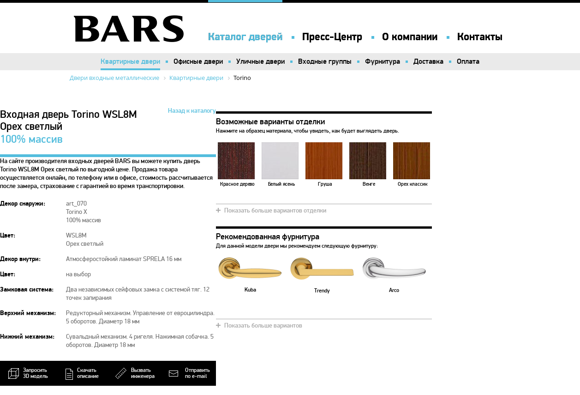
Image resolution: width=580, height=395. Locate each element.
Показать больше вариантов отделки (275, 210)
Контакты (479, 37)
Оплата (468, 61)
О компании (409, 37)
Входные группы (325, 61)
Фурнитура (382, 61)
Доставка (428, 61)
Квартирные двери (130, 61)
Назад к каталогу (192, 111)
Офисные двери (198, 61)
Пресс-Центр (332, 37)
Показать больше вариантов (263, 325)
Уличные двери (260, 61)
